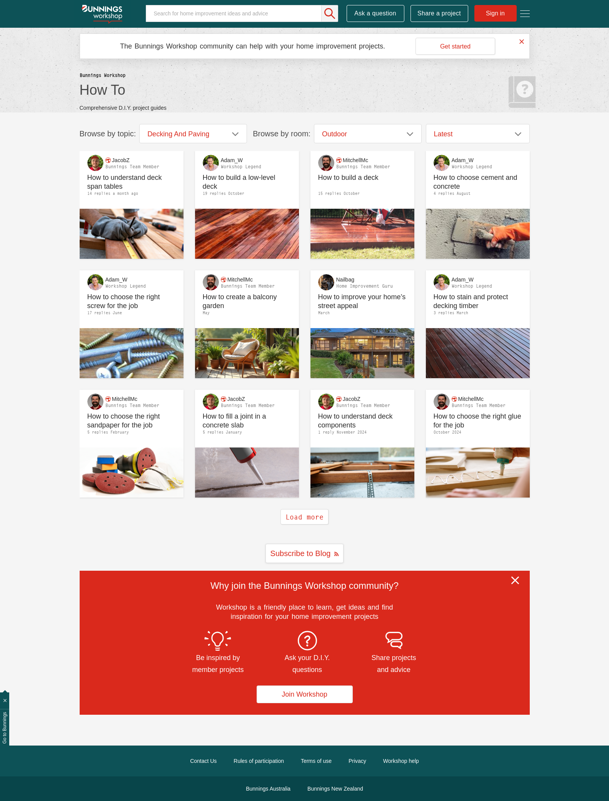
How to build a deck (348, 177)
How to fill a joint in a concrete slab (234, 420)
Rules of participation (259, 761)
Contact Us (203, 761)
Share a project (439, 13)
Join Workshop (304, 694)
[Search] (242, 13)
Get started (455, 46)
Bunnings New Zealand (335, 789)
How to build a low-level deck (239, 182)
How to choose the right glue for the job (477, 420)
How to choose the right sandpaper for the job (123, 420)
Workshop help (401, 761)
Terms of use (316, 761)
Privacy (357, 761)
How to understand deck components (355, 420)
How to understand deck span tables (124, 182)
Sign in (495, 13)
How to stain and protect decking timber (471, 301)
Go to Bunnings (4, 728)
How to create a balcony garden (240, 301)
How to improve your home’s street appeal (362, 301)
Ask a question (375, 13)
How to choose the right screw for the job (123, 301)
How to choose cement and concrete (475, 182)
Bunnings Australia (268, 789)
